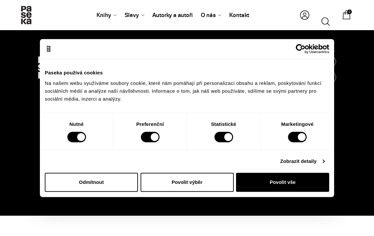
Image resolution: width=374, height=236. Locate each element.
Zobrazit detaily (298, 161)
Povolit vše (283, 182)
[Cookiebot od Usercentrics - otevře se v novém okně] (300, 49)
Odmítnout (91, 182)
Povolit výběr (187, 182)
